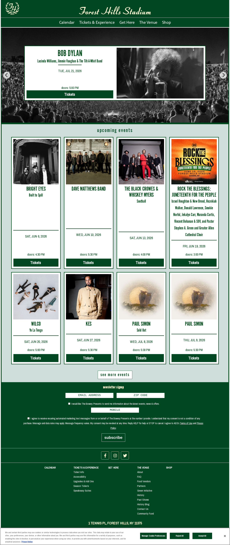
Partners (141, 487)
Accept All (202, 537)
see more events (115, 375)
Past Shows (143, 501)
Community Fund (145, 515)
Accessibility (79, 478)
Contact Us (143, 510)
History (140, 496)
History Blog (143, 505)
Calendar (66, 22)
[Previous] (6, 75)
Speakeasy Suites (82, 492)
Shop (166, 22)
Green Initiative (144, 492)
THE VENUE (143, 469)
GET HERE (113, 469)
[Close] (224, 537)
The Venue (148, 22)
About (140, 473)
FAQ (139, 478)
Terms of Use (186, 424)
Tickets (70, 94)
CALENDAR (50, 469)
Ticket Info (78, 473)
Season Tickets (81, 487)
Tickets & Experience (97, 22)
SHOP (169, 469)
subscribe (113, 439)
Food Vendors (144, 482)
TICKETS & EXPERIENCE (86, 469)
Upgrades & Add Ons (83, 482)
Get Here (127, 22)
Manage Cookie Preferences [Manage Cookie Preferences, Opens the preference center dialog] (153, 537)
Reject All (180, 537)
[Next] (223, 75)
